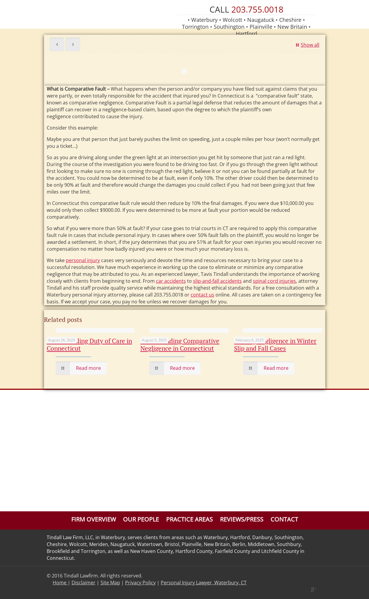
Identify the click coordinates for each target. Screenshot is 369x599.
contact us (202, 294)
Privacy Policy (140, 582)
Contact (284, 519)
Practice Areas (189, 519)
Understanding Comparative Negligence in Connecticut (179, 344)
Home (60, 582)
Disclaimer (83, 582)
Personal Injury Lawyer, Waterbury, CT (204, 582)
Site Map (110, 582)
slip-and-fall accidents (217, 281)
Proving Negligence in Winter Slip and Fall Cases (275, 344)
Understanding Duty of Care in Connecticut (89, 344)
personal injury (83, 260)
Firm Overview (93, 519)
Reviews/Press (241, 519)
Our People (141, 519)
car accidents (171, 281)
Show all (306, 45)
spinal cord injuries (274, 281)
